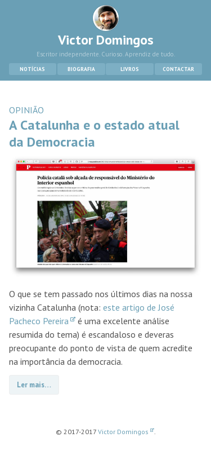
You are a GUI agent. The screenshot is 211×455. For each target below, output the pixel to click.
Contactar (178, 69)
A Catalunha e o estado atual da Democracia (94, 133)
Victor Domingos (106, 26)
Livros (129, 69)
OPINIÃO (26, 110)
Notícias (32, 69)
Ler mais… (34, 385)
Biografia (81, 69)
